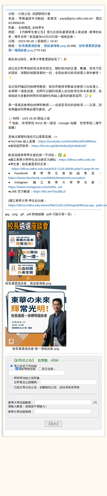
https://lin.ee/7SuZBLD (49, 191)
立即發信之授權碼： (26, 382)
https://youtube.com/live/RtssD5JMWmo (67, 141)
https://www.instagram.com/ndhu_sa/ (35, 187)
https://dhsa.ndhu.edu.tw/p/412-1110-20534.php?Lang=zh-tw (55, 168)
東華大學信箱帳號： (21, 402)
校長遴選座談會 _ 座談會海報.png (42, 45)
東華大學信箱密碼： (21, 411)
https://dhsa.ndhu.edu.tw (77, 159)
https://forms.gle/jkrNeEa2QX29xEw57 (59, 145)
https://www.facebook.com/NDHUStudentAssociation (46, 178)
